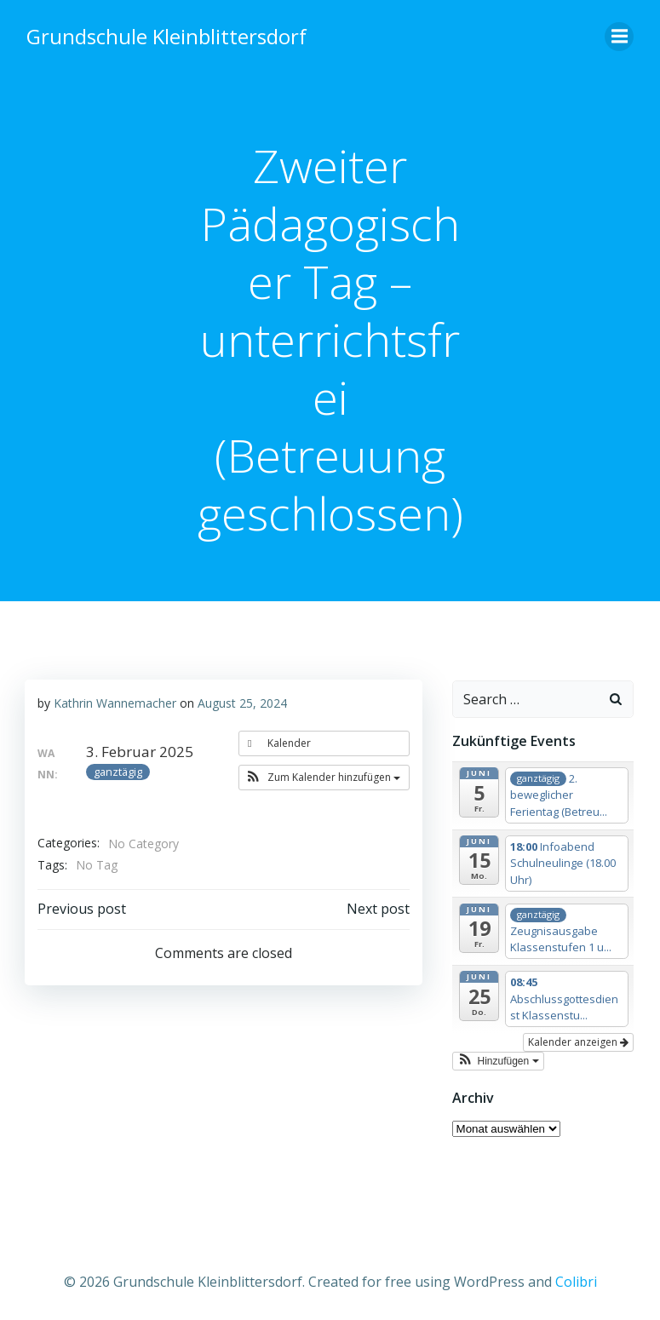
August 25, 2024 (241, 701)
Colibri (576, 1274)
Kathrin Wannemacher (114, 701)
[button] (325, 777)
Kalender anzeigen (581, 1039)
